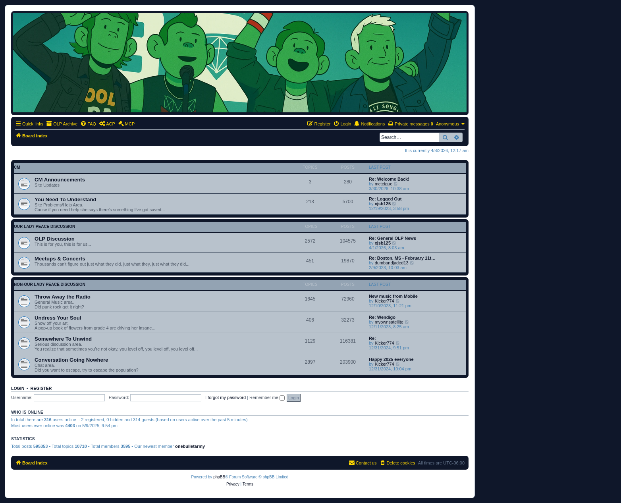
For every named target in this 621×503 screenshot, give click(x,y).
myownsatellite (389, 322)
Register (41, 388)
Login (17, 388)
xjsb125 (383, 203)
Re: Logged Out (385, 199)
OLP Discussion (55, 239)
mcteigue (384, 183)
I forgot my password (225, 397)
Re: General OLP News (392, 238)
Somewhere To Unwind (63, 339)
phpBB (219, 477)
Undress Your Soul (58, 318)
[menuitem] (88, 124)
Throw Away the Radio (63, 297)
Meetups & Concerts (60, 259)
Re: (372, 338)
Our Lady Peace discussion (44, 226)
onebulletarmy (190, 446)
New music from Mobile (393, 296)
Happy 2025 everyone (391, 359)
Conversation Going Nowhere (71, 360)
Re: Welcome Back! (389, 179)
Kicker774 (384, 301)
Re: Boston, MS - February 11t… (402, 258)
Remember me (267, 397)
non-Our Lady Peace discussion (49, 284)
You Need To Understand (65, 199)
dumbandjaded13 (392, 262)
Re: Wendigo (382, 317)
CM (17, 167)
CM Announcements (60, 180)
